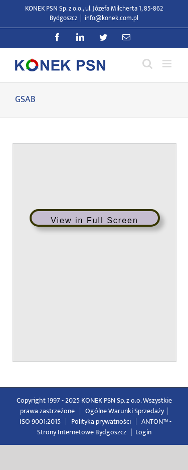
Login (143, 432)
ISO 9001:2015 (40, 421)
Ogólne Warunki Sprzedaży (124, 411)
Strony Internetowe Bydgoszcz (81, 432)
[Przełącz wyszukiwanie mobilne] (147, 63)
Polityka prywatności (101, 421)
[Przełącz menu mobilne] (167, 63)
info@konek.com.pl (111, 18)
